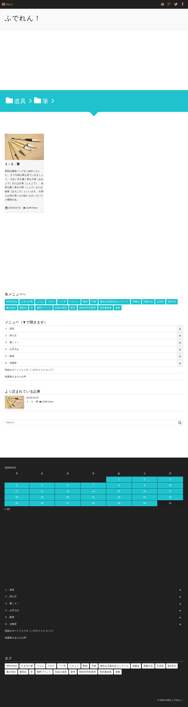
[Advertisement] (94, 60)
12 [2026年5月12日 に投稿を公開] (42, 491)
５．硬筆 (9, 356)
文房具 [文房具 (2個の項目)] (160, 301)
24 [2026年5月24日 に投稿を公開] (170, 497)
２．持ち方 (11, 335)
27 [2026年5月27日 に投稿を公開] (67, 503)
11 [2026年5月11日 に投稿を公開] (16, 491)
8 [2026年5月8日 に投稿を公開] (119, 485)
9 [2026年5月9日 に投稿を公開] (144, 485)
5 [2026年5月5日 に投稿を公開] (42, 485)
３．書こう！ (12, 342)
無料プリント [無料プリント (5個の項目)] (44, 307)
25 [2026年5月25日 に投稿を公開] (16, 503)
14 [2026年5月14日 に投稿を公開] (93, 491)
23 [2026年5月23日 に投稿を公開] (144, 497)
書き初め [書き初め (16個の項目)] (11, 307)
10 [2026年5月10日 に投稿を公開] (170, 485)
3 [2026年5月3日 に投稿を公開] (170, 479)
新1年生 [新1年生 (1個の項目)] (172, 301)
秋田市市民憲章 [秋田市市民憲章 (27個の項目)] (87, 307)
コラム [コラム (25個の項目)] (40, 301)
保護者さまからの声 (15, 376)
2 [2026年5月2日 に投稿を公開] (144, 479)
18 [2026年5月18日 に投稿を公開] (16, 497)
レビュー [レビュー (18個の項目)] (74, 301)
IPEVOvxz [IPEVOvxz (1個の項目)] (11, 301)
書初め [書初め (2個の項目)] (23, 307)
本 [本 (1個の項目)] (32, 307)
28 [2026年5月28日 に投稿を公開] (93, 503)
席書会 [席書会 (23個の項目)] (136, 301)
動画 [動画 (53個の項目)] (85, 301)
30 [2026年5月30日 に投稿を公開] (144, 503)
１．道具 (9, 328)
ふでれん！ (23, 18)
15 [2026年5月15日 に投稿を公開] (119, 491)
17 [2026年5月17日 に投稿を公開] (170, 491)
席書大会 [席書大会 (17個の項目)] (148, 301)
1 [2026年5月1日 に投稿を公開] (119, 479)
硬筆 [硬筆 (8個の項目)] (73, 307)
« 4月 (7, 509)
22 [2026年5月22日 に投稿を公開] (119, 497)
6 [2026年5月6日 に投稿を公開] (67, 485)
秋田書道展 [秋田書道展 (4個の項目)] (106, 307)
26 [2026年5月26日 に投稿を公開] (42, 503)
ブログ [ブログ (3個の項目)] (51, 301)
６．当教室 (11, 363)
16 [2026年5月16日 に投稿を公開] (144, 491)
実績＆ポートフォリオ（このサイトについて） (30, 369)
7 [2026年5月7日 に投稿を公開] (93, 485)
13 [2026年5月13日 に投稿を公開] (67, 491)
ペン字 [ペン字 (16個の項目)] (62, 301)
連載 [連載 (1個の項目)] (117, 307)
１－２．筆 (12, 164)
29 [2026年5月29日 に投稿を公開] (119, 503)
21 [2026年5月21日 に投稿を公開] (93, 497)
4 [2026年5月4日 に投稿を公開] (16, 485)
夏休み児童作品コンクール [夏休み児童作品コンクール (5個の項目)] (114, 301)
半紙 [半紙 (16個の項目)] (94, 301)
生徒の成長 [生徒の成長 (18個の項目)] (61, 307)
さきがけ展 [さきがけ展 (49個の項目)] (27, 301)
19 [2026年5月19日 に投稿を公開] (42, 497)
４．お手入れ (12, 349)
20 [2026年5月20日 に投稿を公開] (67, 497)
